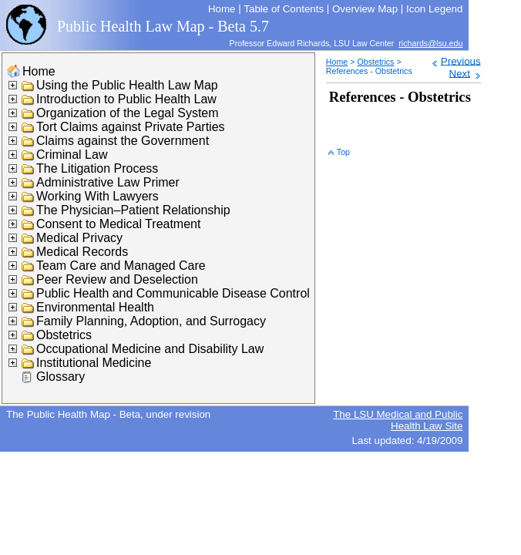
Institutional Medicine (93, 362)
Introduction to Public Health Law (126, 99)
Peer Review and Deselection (117, 279)
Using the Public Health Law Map (127, 85)
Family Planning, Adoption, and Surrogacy (151, 321)
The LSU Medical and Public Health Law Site (397, 420)
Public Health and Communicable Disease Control (173, 293)
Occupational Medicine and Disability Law (150, 348)
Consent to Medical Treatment (118, 223)
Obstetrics (64, 334)
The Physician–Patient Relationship (133, 210)
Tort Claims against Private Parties (130, 126)
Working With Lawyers (97, 196)
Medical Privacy (79, 237)
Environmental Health (95, 307)
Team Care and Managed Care (121, 265)
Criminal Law (71, 154)
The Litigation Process (97, 168)
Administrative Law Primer (108, 182)
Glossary (60, 376)
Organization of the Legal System (127, 112)
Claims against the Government (122, 140)
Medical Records (82, 251)
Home (38, 71)
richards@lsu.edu (430, 43)
